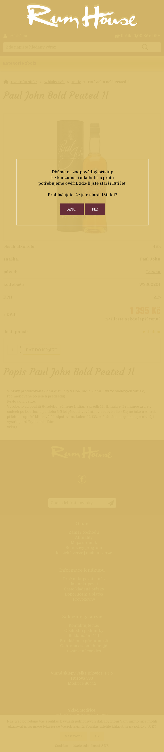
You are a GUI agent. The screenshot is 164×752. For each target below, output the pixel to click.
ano (71, 209)
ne (95, 209)
